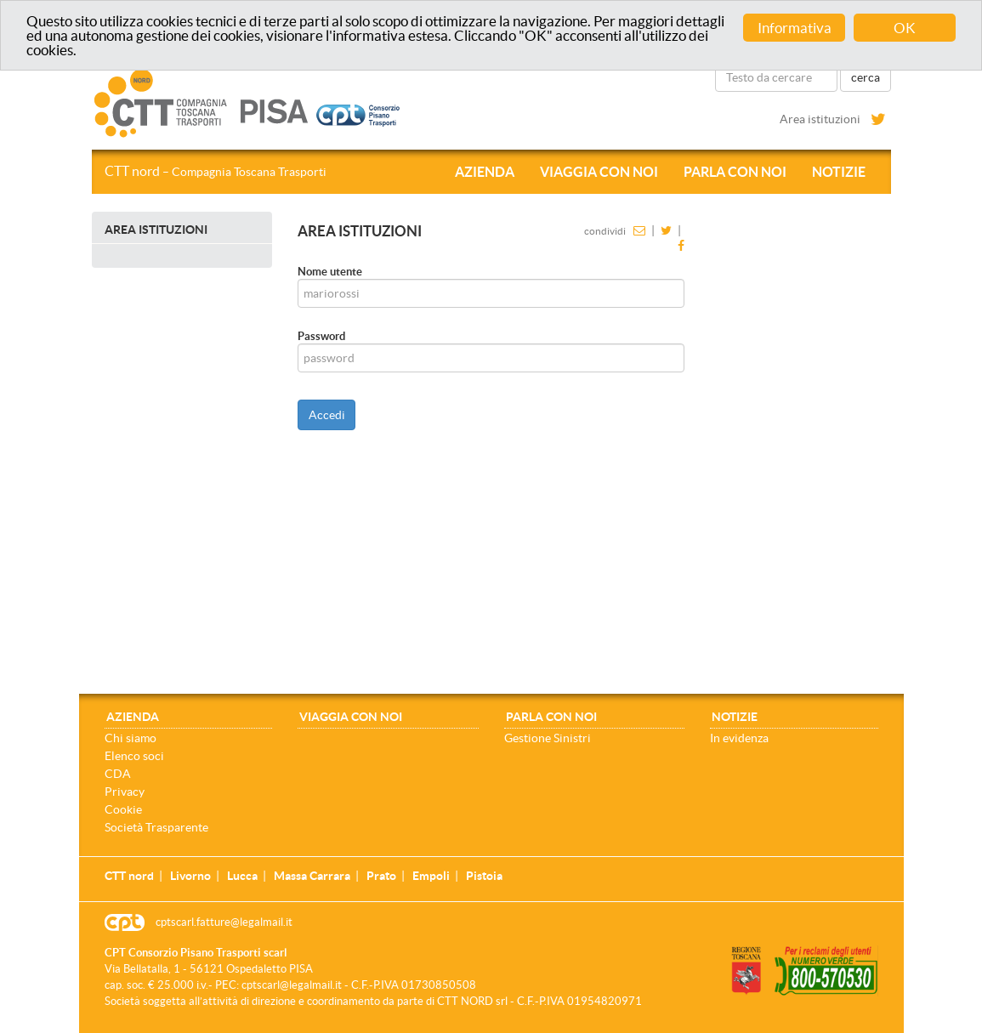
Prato (381, 876)
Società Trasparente (156, 827)
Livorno (190, 876)
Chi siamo (130, 738)
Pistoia (484, 876)
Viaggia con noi (599, 171)
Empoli (431, 876)
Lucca (242, 876)
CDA (118, 773)
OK (905, 28)
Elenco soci (134, 756)
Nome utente (330, 271)
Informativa (795, 28)
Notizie (839, 171)
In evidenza (739, 738)
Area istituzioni (820, 119)
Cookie (123, 809)
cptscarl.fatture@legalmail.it (224, 922)
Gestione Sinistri (547, 738)
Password (321, 336)
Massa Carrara (312, 876)
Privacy (125, 791)
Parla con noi (735, 171)
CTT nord (215, 171)
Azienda (484, 171)
